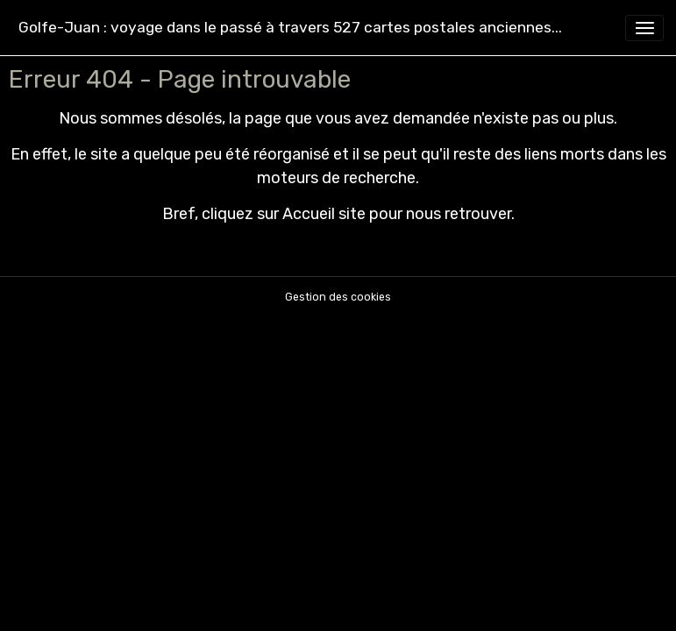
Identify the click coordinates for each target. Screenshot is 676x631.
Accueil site (324, 213)
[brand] (290, 27)
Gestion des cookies (338, 297)
